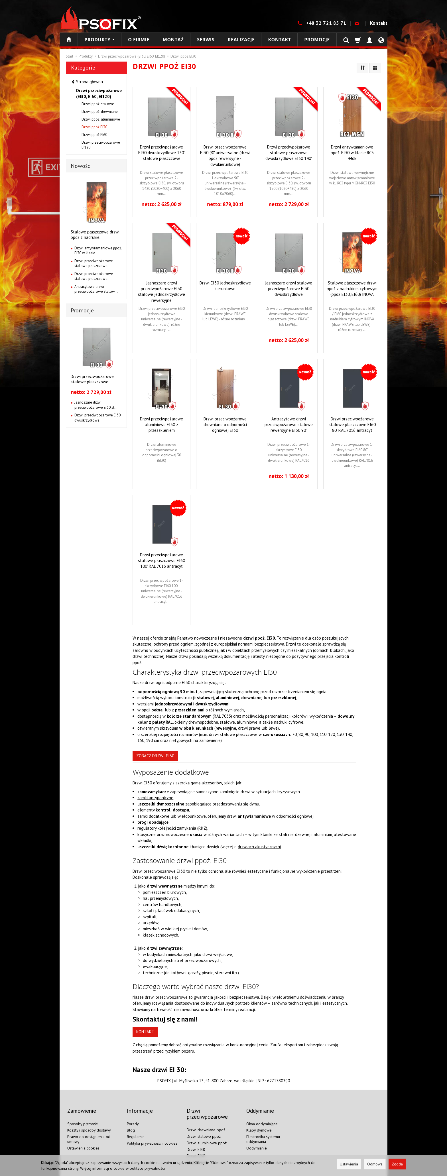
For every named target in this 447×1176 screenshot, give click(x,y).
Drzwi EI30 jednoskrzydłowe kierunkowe (225, 285)
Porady (133, 1113)
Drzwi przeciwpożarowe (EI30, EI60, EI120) (99, 93)
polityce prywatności (147, 1168)
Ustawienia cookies (83, 1138)
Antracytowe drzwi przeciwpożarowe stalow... (96, 289)
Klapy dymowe (259, 1120)
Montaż (173, 39)
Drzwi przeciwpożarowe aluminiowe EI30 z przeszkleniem (161, 424)
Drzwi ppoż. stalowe (98, 103)
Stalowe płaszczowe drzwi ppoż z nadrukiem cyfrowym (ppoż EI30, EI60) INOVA (352, 288)
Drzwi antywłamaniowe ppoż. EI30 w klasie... (98, 251)
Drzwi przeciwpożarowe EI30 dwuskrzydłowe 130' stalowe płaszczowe (161, 152)
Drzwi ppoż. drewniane (100, 111)
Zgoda (397, 1164)
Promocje (317, 39)
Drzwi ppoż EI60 (94, 134)
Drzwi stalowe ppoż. (204, 1126)
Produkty (99, 39)
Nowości (81, 166)
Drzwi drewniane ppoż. (206, 1120)
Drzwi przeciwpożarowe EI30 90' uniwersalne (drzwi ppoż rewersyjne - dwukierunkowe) (225, 155)
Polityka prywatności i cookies (152, 1133)
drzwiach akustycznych (259, 846)
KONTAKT (145, 1031)
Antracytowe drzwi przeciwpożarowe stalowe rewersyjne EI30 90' (289, 424)
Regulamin (136, 1127)
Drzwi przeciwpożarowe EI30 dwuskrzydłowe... (97, 418)
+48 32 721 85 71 (327, 23)
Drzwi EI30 (196, 1139)
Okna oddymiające (262, 1113)
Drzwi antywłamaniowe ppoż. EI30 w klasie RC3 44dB (352, 152)
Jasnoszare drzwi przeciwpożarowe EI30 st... (95, 405)
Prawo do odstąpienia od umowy (88, 1129)
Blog (131, 1120)
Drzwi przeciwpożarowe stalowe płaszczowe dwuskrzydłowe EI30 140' (288, 152)
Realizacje (241, 39)
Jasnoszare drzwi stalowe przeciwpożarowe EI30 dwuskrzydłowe (288, 288)
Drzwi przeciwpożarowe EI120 (101, 145)
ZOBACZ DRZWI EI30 (155, 755)
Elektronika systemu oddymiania (263, 1129)
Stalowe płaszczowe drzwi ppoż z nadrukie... (95, 234)
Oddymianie (256, 1138)
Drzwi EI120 (197, 1152)
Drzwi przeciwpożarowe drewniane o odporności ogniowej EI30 (225, 424)
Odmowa (375, 1164)
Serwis (205, 39)
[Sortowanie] (362, 68)
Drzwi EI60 (196, 1146)
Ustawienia (349, 1164)
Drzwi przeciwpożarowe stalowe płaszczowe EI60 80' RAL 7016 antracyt (352, 424)
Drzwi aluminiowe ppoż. (207, 1133)
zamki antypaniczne (155, 797)
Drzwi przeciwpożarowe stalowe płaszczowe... (93, 263)
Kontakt (378, 23)
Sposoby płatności (82, 1113)
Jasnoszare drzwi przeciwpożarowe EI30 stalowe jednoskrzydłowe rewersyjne (161, 291)
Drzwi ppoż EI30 (94, 127)
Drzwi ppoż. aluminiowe (101, 119)
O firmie (138, 39)
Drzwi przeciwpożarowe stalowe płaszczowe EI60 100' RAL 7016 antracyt (161, 560)
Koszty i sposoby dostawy (89, 1120)
